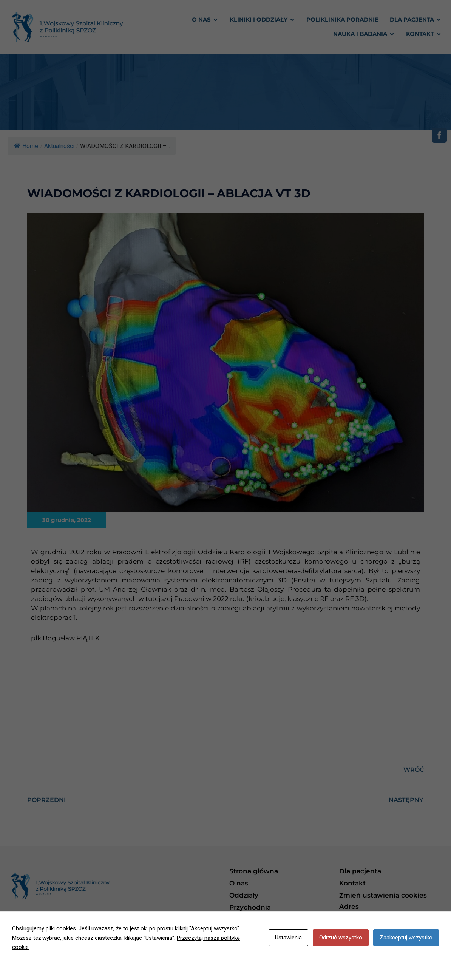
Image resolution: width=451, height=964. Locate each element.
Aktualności (59, 146)
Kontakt (352, 883)
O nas (238, 883)
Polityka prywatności (264, 919)
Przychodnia (250, 907)
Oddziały (243, 895)
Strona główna (253, 871)
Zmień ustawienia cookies (383, 895)
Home (26, 146)
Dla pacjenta (360, 871)
